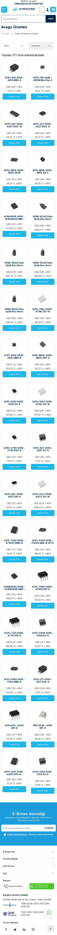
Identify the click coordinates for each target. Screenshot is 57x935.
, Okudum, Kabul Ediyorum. (28, 834)
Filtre (6, 46)
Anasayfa (5, 33)
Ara (50, 18)
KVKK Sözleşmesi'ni (17, 834)
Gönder (49, 828)
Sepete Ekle (14, 96)
